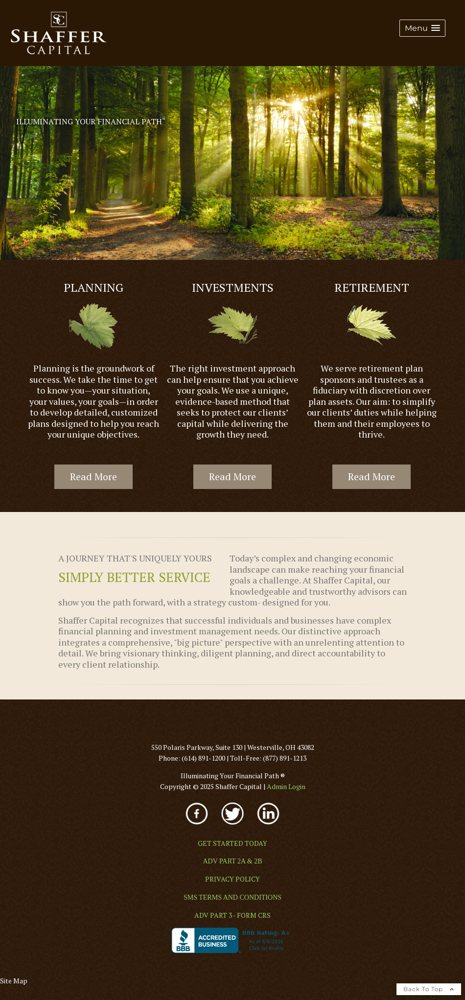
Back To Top (428, 989)
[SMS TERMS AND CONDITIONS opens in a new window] (232, 897)
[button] (422, 28)
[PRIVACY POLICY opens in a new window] (232, 879)
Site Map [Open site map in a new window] (13, 980)
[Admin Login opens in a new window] (286, 786)
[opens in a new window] (197, 825)
